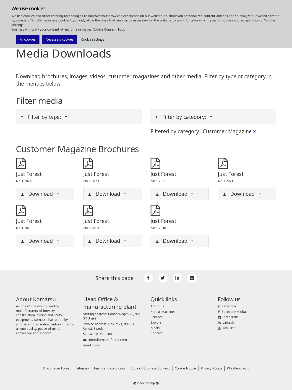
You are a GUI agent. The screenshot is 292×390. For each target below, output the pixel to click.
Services (157, 317)
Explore (156, 322)
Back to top (146, 383)
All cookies (28, 39)
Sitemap (82, 368)
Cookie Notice (185, 368)
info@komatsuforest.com (108, 340)
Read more (91, 345)
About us (157, 306)
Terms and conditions (110, 368)
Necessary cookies (59, 39)
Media (155, 328)
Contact (157, 333)
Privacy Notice (211, 368)
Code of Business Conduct (150, 368)
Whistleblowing (238, 368)
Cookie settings (92, 39)
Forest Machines (163, 311)
